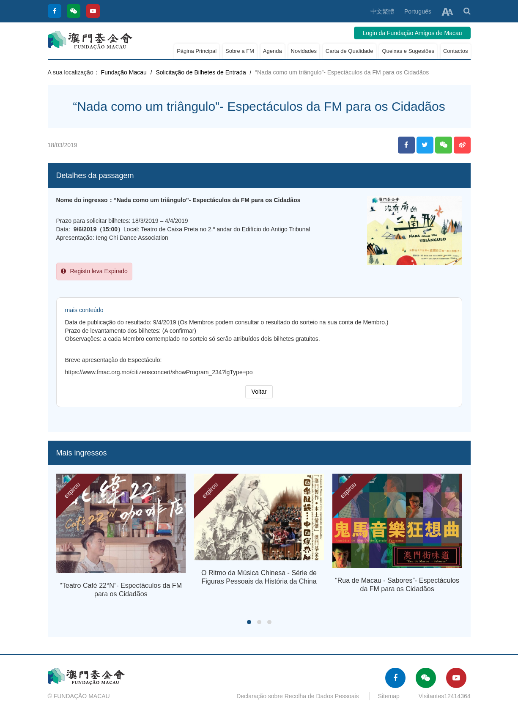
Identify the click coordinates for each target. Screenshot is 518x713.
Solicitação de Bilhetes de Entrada (201, 72)
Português (417, 11)
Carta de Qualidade (349, 51)
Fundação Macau (124, 72)
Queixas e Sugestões (408, 51)
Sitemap (389, 696)
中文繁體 (382, 11)
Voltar (259, 391)
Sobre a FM (239, 51)
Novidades (304, 51)
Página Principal (197, 51)
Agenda (272, 51)
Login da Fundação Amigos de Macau (412, 33)
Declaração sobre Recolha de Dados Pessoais (297, 696)
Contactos (455, 51)
